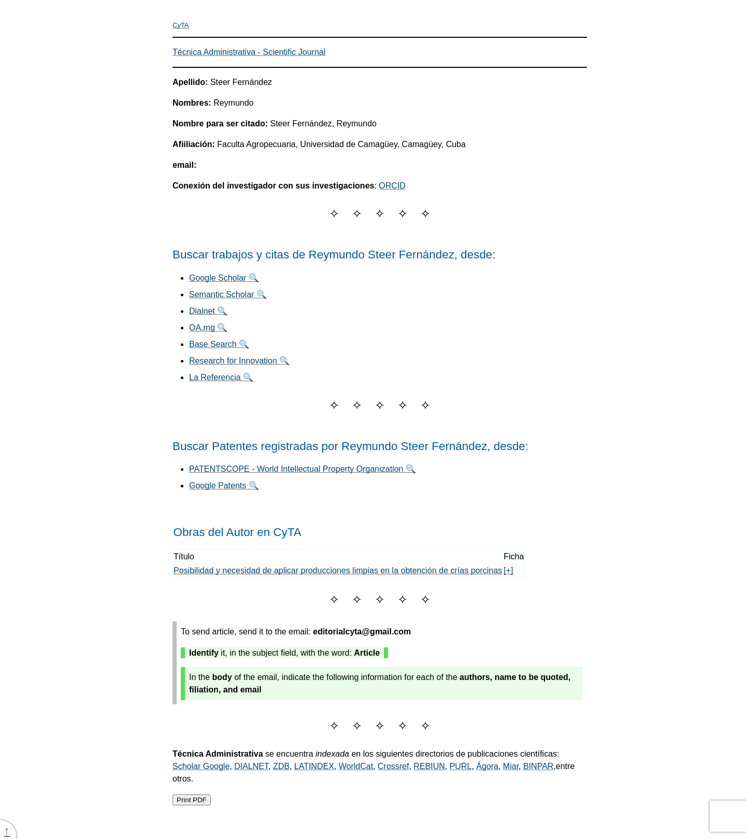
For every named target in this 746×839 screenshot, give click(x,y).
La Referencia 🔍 (221, 377)
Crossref (393, 766)
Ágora (487, 766)
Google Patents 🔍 (224, 485)
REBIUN (428, 766)
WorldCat (356, 766)
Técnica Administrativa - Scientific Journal (249, 52)
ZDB (281, 766)
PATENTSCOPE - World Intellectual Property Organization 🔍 (302, 469)
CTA (181, 25)
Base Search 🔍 (219, 344)
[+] (508, 570)
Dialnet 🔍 (208, 311)
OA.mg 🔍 (208, 327)
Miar (511, 766)
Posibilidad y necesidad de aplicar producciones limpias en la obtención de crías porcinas (338, 570)
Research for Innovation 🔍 (239, 360)
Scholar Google (201, 766)
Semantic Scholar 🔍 (228, 294)
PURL (461, 766)
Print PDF (192, 800)
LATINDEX (314, 766)
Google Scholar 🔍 (224, 277)
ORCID (392, 185)
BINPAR (538, 766)
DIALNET (251, 766)
